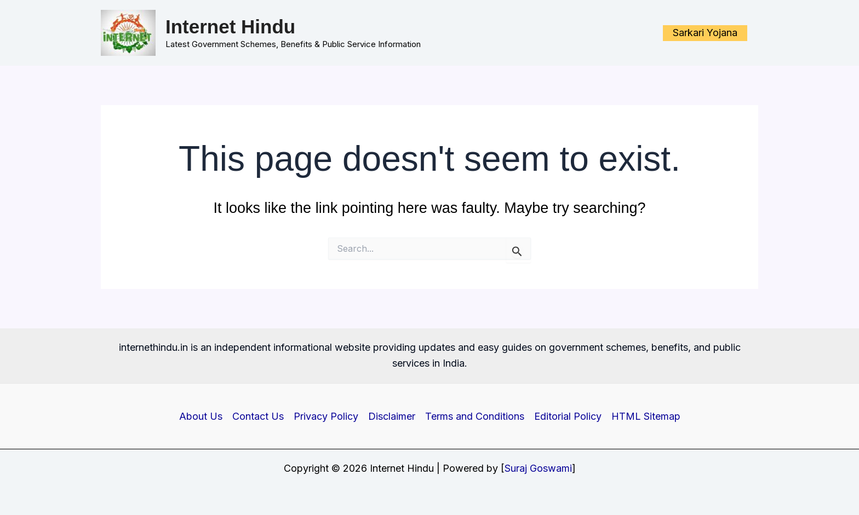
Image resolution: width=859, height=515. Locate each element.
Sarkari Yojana (705, 32)
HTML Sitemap (645, 416)
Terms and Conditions (474, 416)
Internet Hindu (230, 26)
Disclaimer (391, 416)
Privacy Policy (326, 416)
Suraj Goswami (538, 468)
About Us (200, 416)
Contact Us (258, 416)
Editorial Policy (568, 416)
